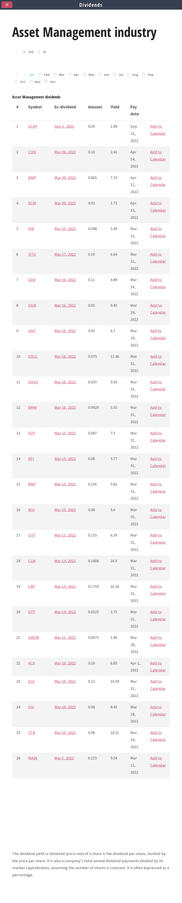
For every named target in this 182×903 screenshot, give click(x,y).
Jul (121, 74)
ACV (31, 663)
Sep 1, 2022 (64, 126)
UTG (32, 254)
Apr (76, 74)
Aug (135, 74)
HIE (31, 228)
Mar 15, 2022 (65, 433)
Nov (38, 82)
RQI (31, 509)
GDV (32, 279)
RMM (32, 407)
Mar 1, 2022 (64, 758)
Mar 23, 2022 (65, 228)
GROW (33, 637)
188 (30, 52)
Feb (46, 74)
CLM (32, 560)
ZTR (31, 732)
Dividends (91, 4)
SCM (32, 202)
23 (44, 52)
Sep (151, 74)
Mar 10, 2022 (65, 663)
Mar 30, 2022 (65, 151)
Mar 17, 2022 (65, 254)
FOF (31, 433)
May (91, 74)
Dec (53, 82)
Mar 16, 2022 (65, 279)
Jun (106, 74)
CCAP (32, 126)
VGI (31, 706)
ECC (31, 681)
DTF (31, 611)
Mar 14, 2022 (65, 560)
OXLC (33, 356)
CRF (31, 586)
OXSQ (33, 381)
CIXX (32, 151)
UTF (32, 535)
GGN (32, 305)
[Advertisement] (91, 819)
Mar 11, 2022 (65, 637)
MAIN (32, 758)
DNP (32, 177)
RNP (32, 484)
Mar (61, 74)
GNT (32, 330)
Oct (22, 82)
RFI (31, 458)
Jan (31, 74)
